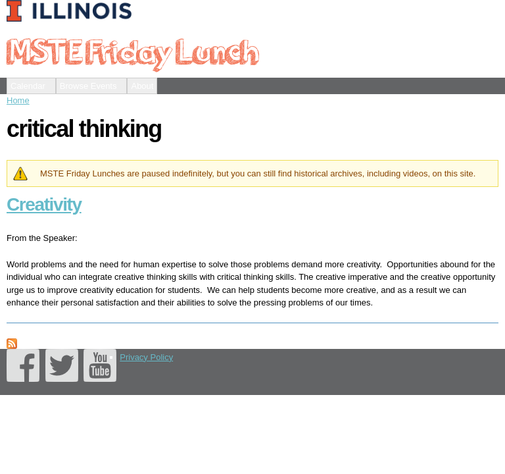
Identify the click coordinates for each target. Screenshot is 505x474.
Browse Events (88, 86)
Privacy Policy (146, 357)
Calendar (28, 86)
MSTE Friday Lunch (132, 50)
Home (18, 100)
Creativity (44, 204)
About (142, 86)
